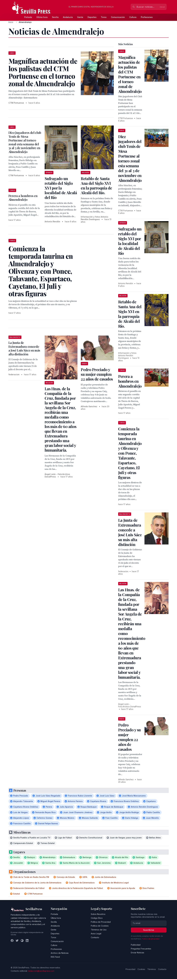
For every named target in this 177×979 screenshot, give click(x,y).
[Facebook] (12, 940)
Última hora (42, 17)
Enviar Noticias (137, 952)
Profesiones (147, 17)
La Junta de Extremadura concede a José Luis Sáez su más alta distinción (24, 348)
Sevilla (55, 17)
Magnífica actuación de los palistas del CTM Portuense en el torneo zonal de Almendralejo (130, 74)
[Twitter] (17, 940)
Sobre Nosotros (98, 914)
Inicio (10, 22)
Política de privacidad (150, 939)
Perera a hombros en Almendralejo (23, 198)
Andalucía (68, 17)
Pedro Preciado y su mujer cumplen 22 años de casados (97, 374)
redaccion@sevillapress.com (41, 971)
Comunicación (118, 17)
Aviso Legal (96, 933)
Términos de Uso (99, 929)
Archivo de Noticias (60, 953)
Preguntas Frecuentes (141, 948)
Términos (151, 969)
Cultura (132, 17)
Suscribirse (148, 930)
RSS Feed (55, 957)
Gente (80, 17)
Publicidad (135, 945)
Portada (28, 17)
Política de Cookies (100, 926)
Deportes (92, 17)
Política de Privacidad (101, 922)
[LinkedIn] (27, 940)
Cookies (141, 969)
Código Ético (97, 918)
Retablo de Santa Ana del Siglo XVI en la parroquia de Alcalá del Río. (96, 185)
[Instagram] (22, 940)
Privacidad (130, 969)
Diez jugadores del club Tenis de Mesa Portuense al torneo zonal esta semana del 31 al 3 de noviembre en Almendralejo (24, 142)
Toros (104, 17)
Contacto (95, 937)
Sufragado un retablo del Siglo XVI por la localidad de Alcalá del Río (61, 188)
